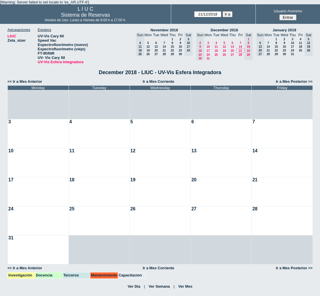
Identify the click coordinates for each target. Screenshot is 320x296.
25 (216, 54)
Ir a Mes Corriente (158, 81)
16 (180, 46)
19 (148, 50)
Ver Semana (159, 286)
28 (164, 54)
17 (208, 50)
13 (156, 46)
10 (208, 46)
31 (208, 58)
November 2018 (164, 30)
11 (216, 46)
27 (156, 54)
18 (216, 50)
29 (172, 54)
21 (164, 50)
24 (208, 54)
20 (156, 50)
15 (172, 46)
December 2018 (224, 30)
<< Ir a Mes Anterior (24, 81)
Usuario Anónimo (288, 11)
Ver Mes (185, 286)
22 (172, 50)
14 (164, 46)
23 (180, 50)
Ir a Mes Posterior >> (294, 81)
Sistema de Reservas (85, 15)
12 (148, 46)
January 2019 (284, 30)
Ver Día (134, 286)
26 (148, 54)
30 (180, 54)
